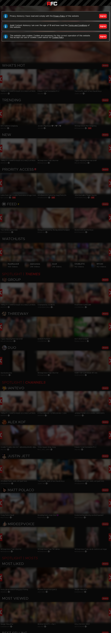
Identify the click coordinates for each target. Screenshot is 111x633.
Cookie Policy (57, 37)
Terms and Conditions (77, 25)
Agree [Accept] (103, 16)
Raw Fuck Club (52, 3)
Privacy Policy (59, 16)
